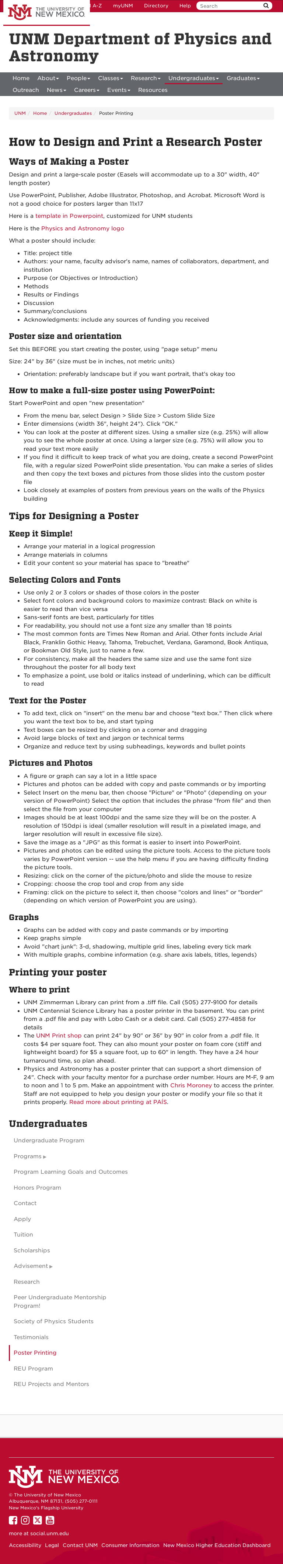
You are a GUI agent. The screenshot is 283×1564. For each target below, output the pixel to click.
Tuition (23, 1234)
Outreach (26, 90)
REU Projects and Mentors (51, 1384)
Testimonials (31, 1337)
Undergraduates (193, 79)
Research (146, 79)
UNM (20, 113)
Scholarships (32, 1250)
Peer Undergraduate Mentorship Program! (60, 1301)
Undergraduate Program (49, 1140)
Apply (22, 1219)
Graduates (243, 79)
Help (185, 5)
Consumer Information (130, 1545)
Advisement (31, 1266)
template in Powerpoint (69, 216)
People (78, 79)
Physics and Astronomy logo (82, 228)
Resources (153, 90)
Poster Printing (35, 1352)
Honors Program (37, 1187)
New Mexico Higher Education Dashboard (216, 1545)
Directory (156, 5)
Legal (52, 1545)
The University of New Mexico (46, 13)
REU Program (33, 1368)
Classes (110, 79)
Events (118, 91)
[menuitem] (21, 78)
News (56, 91)
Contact (25, 1203)
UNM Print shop (59, 1035)
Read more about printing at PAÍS (118, 1102)
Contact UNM (80, 1545)
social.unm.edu (49, 1533)
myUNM (123, 5)
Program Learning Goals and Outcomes (71, 1172)
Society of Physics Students (54, 1321)
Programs (28, 1156)
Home (21, 78)
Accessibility (25, 1545)
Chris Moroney (191, 1085)
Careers (86, 91)
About (48, 79)
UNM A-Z (90, 5)
